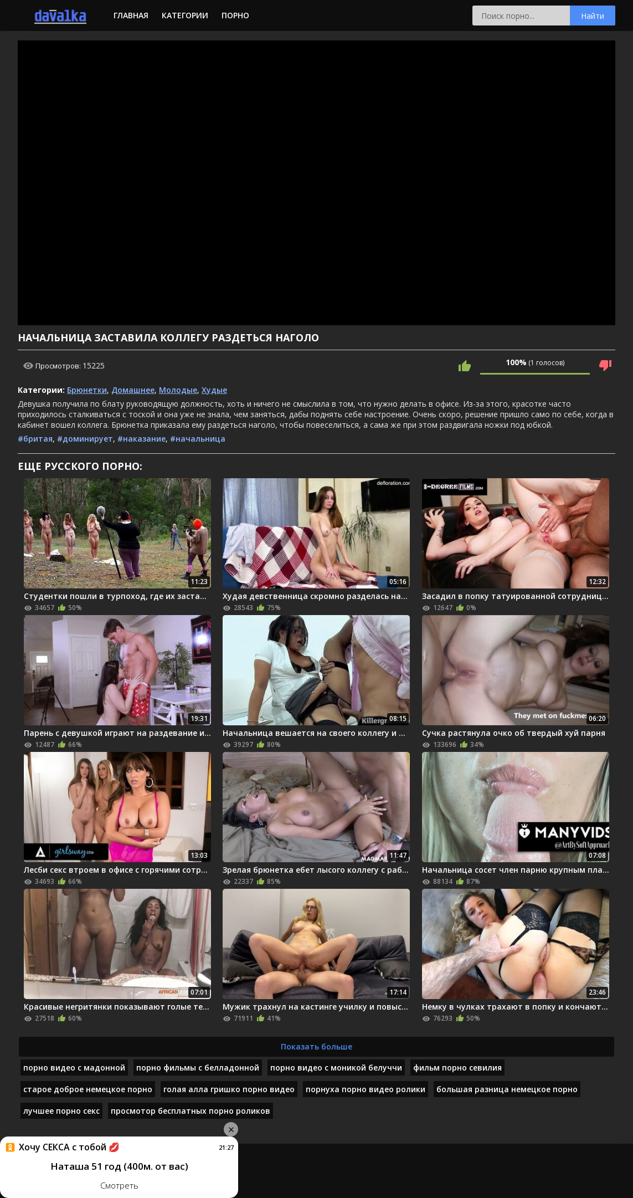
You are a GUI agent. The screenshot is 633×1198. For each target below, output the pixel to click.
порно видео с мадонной (74, 1067)
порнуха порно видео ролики (365, 1089)
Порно (235, 15)
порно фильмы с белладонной (197, 1067)
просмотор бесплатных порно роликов (190, 1110)
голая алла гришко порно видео (229, 1089)
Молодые (178, 390)
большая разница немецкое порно (507, 1089)
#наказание (141, 438)
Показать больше (316, 1046)
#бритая (35, 438)
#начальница (197, 438)
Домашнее (133, 390)
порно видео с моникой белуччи (336, 1067)
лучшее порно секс (61, 1110)
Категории (185, 15)
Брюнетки (87, 390)
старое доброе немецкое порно (87, 1089)
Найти (592, 16)
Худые (214, 390)
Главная (131, 15)
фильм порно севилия (457, 1067)
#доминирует (85, 438)
